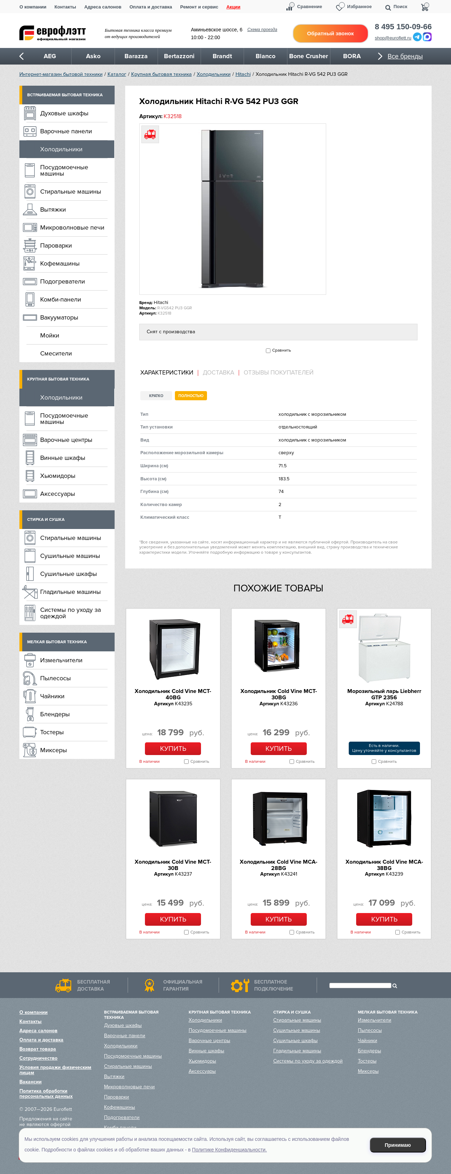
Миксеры (53, 750)
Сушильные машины (70, 556)
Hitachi (243, 74)
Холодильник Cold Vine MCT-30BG (278, 694)
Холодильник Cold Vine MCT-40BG (173, 694)
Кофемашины (60, 263)
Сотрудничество (38, 1058)
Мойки (49, 335)
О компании (32, 7)
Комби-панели (60, 299)
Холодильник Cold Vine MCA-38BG (384, 865)
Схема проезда (262, 29)
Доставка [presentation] (218, 373)
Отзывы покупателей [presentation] (278, 373)
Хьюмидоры (57, 476)
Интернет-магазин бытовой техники (61, 74)
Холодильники (214, 74)
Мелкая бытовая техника (57, 642)
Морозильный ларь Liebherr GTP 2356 (384, 694)
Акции (233, 7)
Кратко (156, 396)
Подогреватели (62, 281)
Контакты (65, 7)
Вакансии (30, 1082)
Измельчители (61, 660)
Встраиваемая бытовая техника (65, 95)
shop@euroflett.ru (393, 38)
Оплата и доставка (150, 7)
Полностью (190, 396)
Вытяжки (53, 209)
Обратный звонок (330, 33)
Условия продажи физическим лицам (55, 1070)
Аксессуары (57, 494)
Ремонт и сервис (199, 7)
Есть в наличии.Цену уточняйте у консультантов (384, 748)
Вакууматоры (59, 317)
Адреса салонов (102, 7)
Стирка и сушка (46, 519)
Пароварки (56, 245)
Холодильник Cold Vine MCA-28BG (278, 865)
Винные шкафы (62, 458)
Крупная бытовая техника (161, 74)
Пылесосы (55, 678)
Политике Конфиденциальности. (229, 1149)
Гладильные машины (70, 592)
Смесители (56, 353)
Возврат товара (37, 1049)
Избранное (359, 6)
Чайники (52, 696)
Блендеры (55, 714)
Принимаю (398, 1145)
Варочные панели (66, 131)
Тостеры (52, 732)
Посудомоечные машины (64, 170)
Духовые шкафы (64, 113)
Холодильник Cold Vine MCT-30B (173, 865)
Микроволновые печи (72, 227)
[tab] (169, 373)
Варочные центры (66, 440)
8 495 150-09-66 (403, 27)
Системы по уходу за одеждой (70, 613)
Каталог (117, 74)
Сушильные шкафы (68, 574)
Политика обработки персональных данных (46, 1093)
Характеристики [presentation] (166, 373)
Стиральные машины (70, 191)
